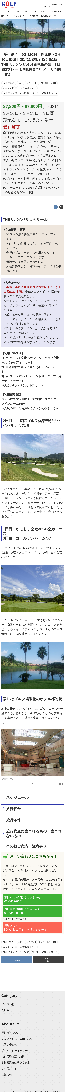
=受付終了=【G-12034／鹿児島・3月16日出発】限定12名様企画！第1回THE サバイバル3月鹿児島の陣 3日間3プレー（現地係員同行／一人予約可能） (31, 64)
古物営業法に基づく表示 (15, 1062)
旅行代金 (13, 809)
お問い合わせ (9, 1044)
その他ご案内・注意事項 (26, 846)
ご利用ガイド (9, 1068)
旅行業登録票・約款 (12, 1056)
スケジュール (17, 797)
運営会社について (11, 1032)
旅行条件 (13, 820)
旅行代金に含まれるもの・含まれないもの (34, 833)
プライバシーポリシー (14, 1050)
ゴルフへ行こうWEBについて (18, 1038)
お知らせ (6, 1074)
